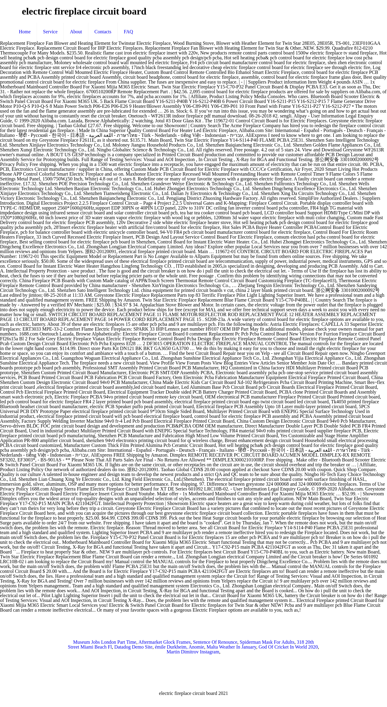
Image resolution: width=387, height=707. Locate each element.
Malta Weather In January (231, 646)
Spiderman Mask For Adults (267, 642)
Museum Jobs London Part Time (104, 642)
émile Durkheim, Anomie (179, 646)
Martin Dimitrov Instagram (193, 651)
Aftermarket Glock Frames (164, 642)
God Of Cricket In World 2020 (288, 646)
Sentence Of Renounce (215, 642)
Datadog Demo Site (133, 646)
